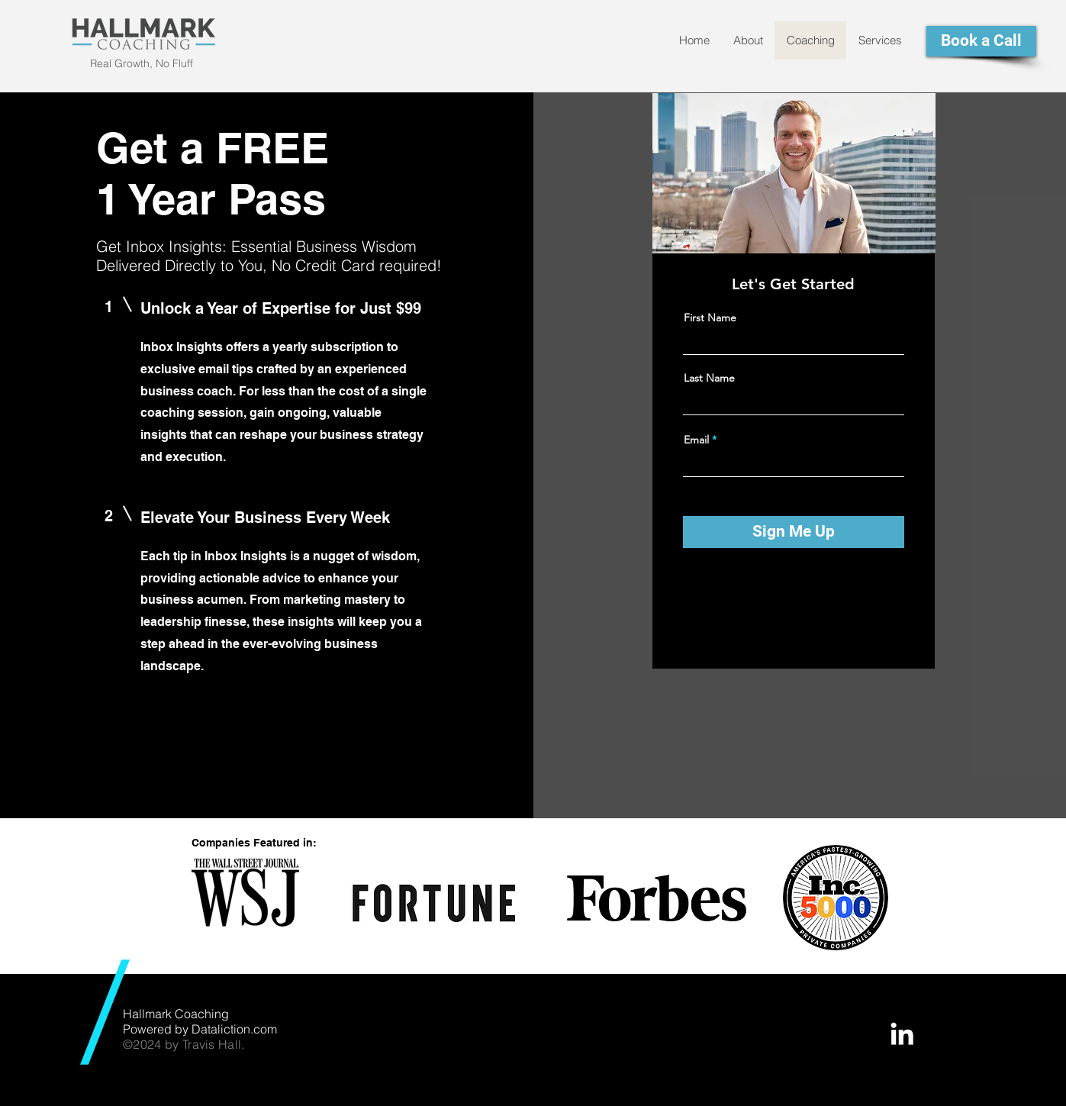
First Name (710, 317)
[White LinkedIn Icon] (902, 1033)
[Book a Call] (981, 41)
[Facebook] (758, 598)
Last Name (709, 377)
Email (696, 439)
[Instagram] (804, 598)
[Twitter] (781, 598)
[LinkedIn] (827, 598)
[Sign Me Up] (793, 532)
